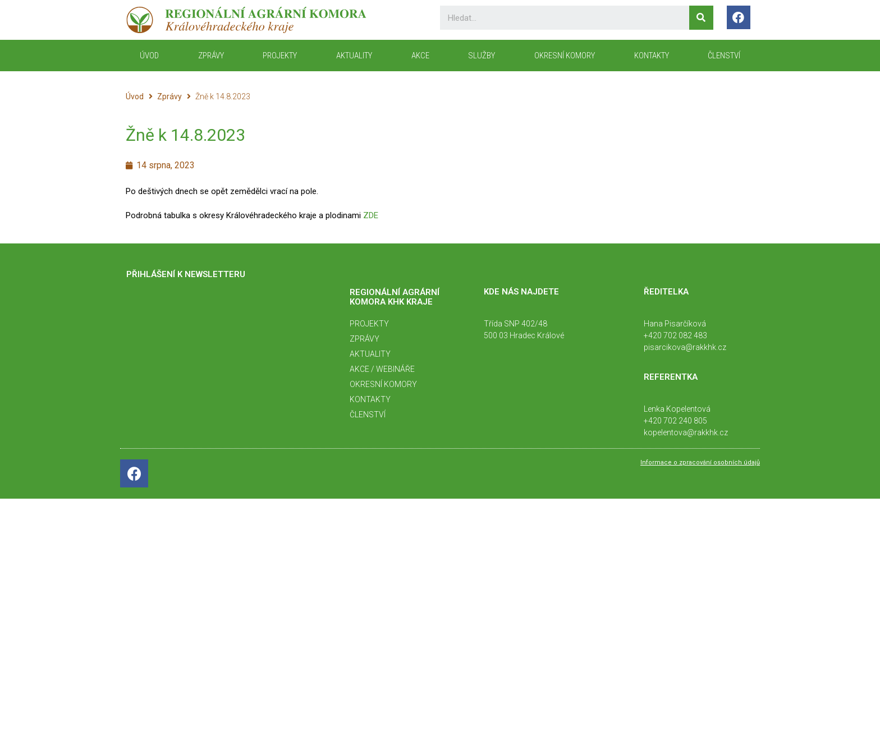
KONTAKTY (651, 55)
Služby (481, 55)
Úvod (135, 96)
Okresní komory (564, 55)
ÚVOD (149, 55)
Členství (724, 55)
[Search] (701, 18)
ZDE (370, 215)
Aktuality (354, 55)
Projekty (280, 55)
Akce (420, 55)
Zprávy (211, 55)
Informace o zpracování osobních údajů (700, 462)
